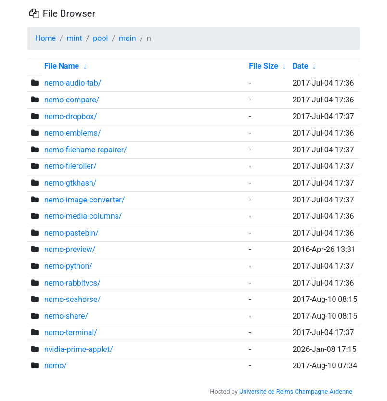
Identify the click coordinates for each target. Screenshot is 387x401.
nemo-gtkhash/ (70, 183)
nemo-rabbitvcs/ (72, 283)
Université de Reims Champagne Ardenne (295, 391)
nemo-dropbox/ (70, 116)
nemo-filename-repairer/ (85, 149)
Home (45, 38)
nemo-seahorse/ (72, 299)
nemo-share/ (66, 316)
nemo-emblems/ (72, 133)
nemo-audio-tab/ (72, 83)
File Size (263, 66)
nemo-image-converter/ (84, 199)
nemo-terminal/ (70, 332)
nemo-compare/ (71, 99)
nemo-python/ (68, 266)
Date (300, 66)
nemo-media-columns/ (83, 216)
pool (100, 38)
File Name (61, 66)
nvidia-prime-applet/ (78, 349)
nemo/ (55, 365)
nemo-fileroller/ (70, 166)
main (127, 38)
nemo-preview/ (69, 249)
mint (74, 38)
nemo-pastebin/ (71, 233)
